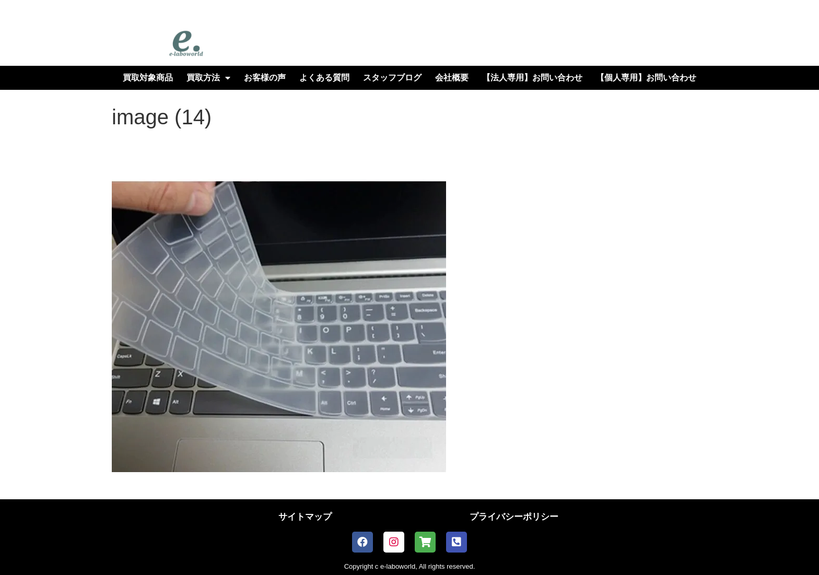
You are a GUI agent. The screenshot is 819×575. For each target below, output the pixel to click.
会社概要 (452, 77)
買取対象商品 (148, 77)
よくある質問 (324, 77)
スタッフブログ (392, 77)
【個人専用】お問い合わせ (646, 77)
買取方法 (208, 77)
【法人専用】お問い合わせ (532, 77)
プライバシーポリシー (514, 517)
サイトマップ (305, 517)
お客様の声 (265, 77)
